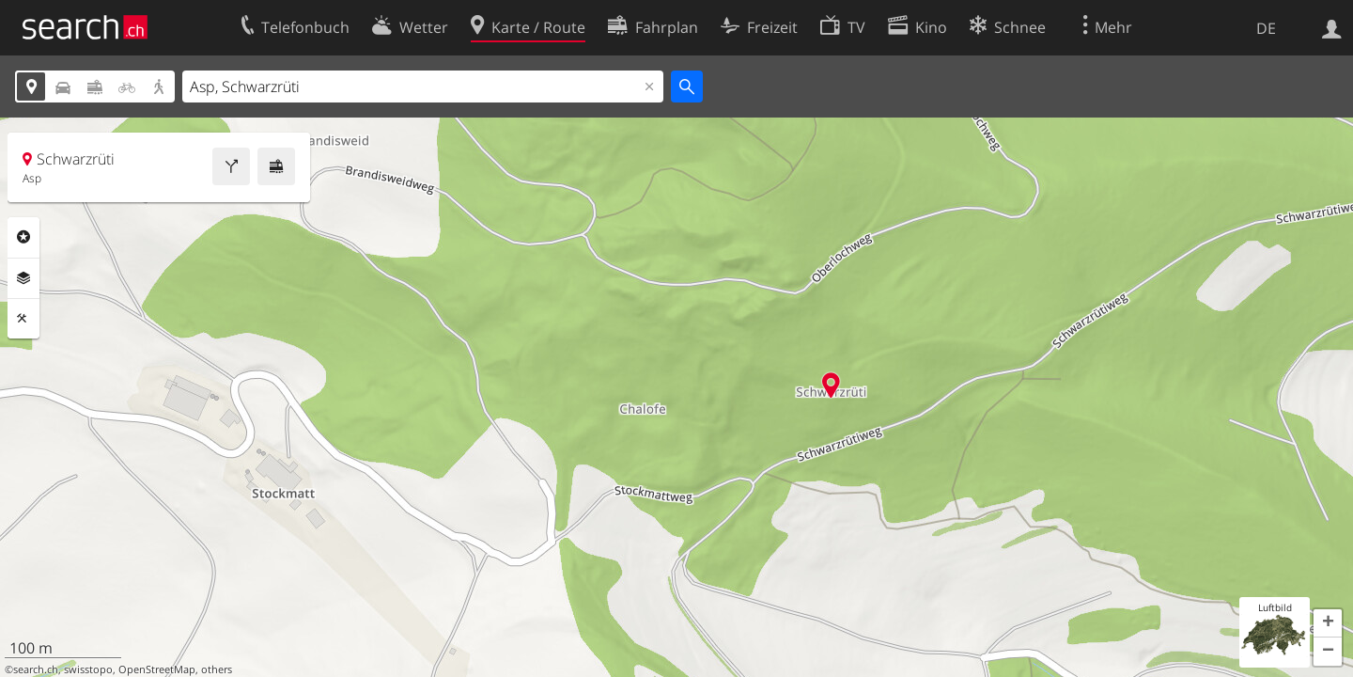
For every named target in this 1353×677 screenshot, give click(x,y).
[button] (1328, 623)
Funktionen (23, 318)
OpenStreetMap (156, 669)
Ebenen (23, 278)
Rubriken (23, 237)
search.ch (35, 669)
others (216, 669)
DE (1266, 28)
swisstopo (88, 669)
